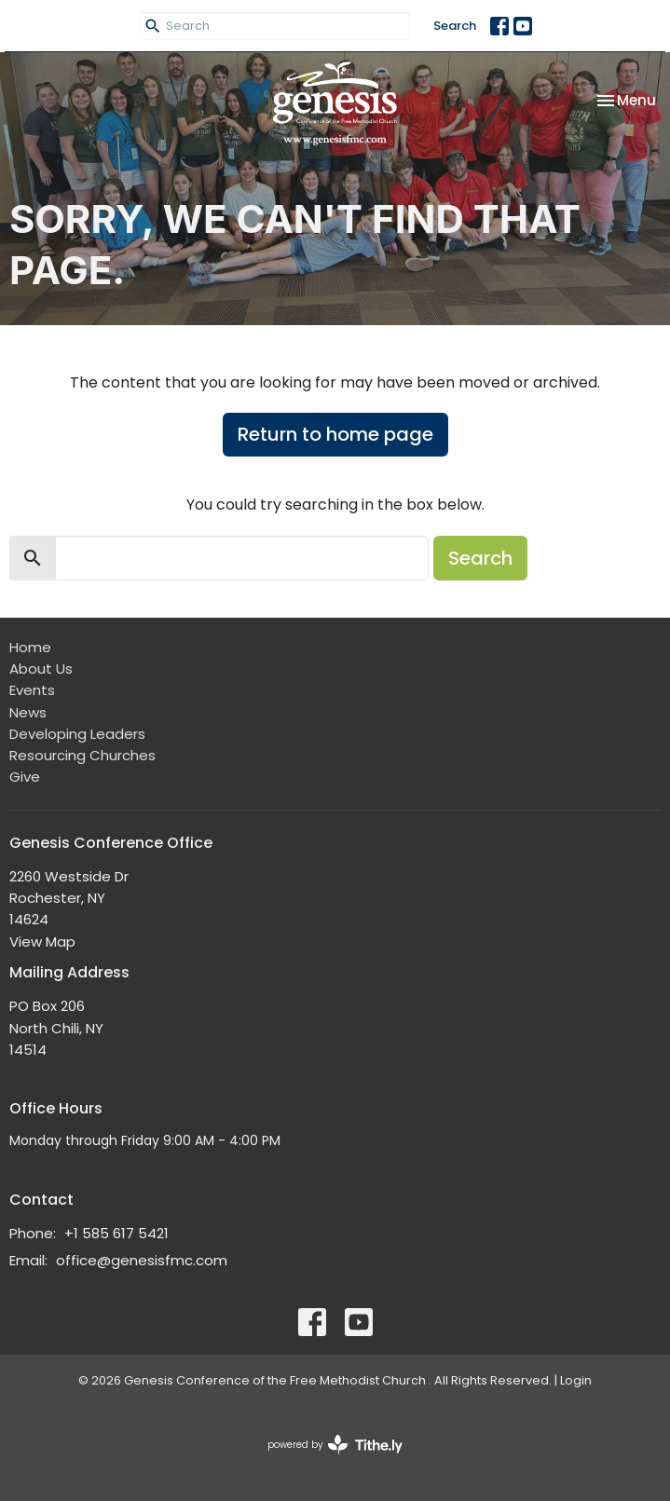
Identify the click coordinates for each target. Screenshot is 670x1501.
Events (32, 690)
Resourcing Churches (82, 755)
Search (454, 25)
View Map (42, 941)
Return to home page (335, 434)
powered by (335, 1444)
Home (30, 647)
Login (576, 1380)
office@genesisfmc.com (141, 1260)
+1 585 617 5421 (116, 1233)
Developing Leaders (77, 734)
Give (24, 776)
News (28, 712)
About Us (41, 668)
